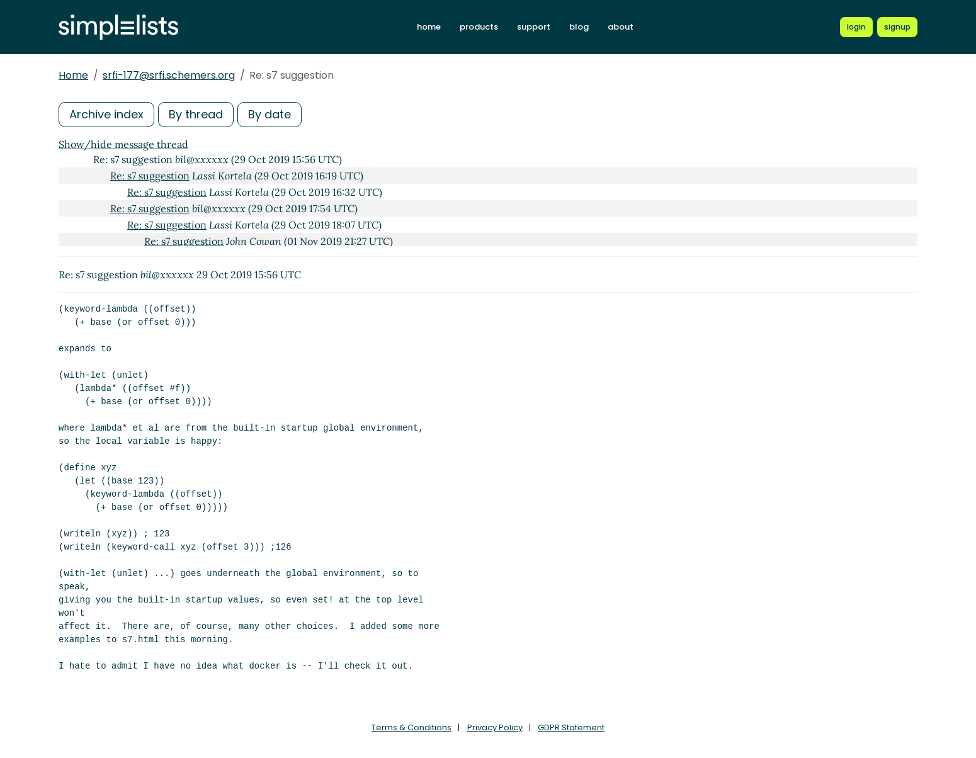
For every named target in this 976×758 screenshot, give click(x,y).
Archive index (106, 114)
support (533, 27)
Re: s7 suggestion (150, 175)
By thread (196, 114)
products (479, 27)
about (620, 27)
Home (73, 75)
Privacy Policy (495, 727)
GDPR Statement (571, 727)
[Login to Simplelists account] (856, 27)
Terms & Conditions (411, 727)
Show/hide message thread (123, 144)
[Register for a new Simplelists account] (897, 27)
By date (269, 114)
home (429, 27)
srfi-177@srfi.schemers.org (169, 75)
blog (579, 27)
